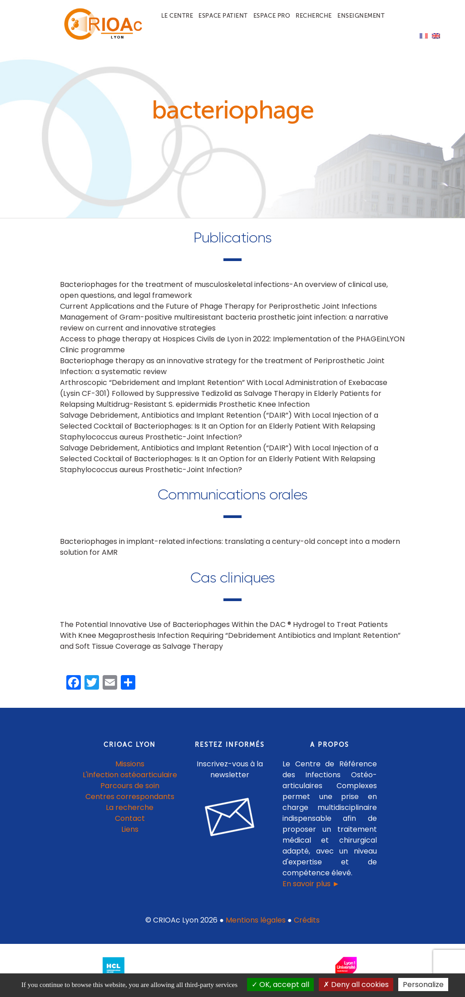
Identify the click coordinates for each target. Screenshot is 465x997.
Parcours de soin (129, 785)
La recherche (129, 807)
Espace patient (222, 15)
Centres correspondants (129, 796)
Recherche (314, 15)
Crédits (307, 920)
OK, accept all (280, 984)
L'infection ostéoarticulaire (130, 775)
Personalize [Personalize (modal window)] (423, 984)
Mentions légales (256, 920)
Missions (129, 764)
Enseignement (361, 15)
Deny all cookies (356, 984)
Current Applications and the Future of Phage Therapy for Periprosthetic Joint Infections (218, 306)
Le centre (177, 15)
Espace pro (271, 15)
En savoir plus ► (311, 884)
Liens (130, 829)
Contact (130, 818)
